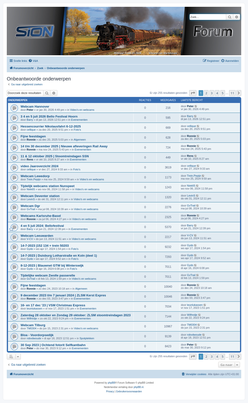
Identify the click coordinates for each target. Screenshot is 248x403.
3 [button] (212, 93)
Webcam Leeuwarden (37, 235)
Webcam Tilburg (33, 325)
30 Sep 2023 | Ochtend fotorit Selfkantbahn (53, 345)
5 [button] (223, 93)
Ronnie (31, 139)
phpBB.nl (139, 387)
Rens (30, 159)
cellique (31, 129)
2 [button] (206, 93)
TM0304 (31, 328)
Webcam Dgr (30, 206)
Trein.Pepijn (34, 179)
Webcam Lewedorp (35, 176)
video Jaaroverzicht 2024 (39, 166)
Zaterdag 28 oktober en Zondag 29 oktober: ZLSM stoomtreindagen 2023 (76, 315)
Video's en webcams (82, 109)
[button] (192, 93)
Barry (30, 119)
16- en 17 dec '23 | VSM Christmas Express (53, 305)
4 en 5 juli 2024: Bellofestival (42, 226)
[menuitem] (33, 61)
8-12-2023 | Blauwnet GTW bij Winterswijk (52, 265)
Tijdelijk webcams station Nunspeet (48, 186)
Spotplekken (86, 338)
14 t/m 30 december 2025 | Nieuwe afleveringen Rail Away (64, 146)
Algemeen (80, 139)
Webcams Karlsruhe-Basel (41, 216)
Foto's (77, 129)
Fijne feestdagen (33, 136)
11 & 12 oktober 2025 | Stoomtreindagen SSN (55, 156)
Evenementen (79, 119)
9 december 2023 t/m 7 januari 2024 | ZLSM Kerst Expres (63, 295)
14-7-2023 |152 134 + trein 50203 (45, 245)
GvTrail (31, 209)
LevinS (31, 199)
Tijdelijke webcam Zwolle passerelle (48, 275)
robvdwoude (34, 338)
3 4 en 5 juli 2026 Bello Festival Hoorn (49, 116)
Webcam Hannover (35, 106)
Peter (30, 109)
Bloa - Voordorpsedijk (37, 335)
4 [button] (217, 93)
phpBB (111, 382)
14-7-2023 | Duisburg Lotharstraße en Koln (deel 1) (59, 255)
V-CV (30, 238)
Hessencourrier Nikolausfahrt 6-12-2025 (51, 126)
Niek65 (31, 189)
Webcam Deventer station (40, 196)
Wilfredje (32, 318)
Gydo (30, 248)
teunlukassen (34, 308)
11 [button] (232, 93)
